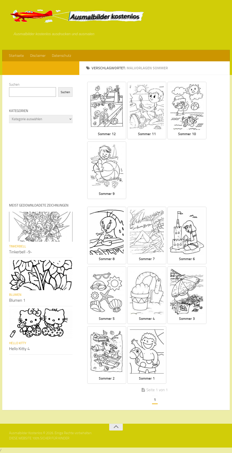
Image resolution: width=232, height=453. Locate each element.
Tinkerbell (17, 246)
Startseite (16, 55)
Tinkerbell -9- (20, 251)
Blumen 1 (17, 300)
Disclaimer (38, 55)
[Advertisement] (178, 173)
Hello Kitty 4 (19, 348)
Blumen (15, 295)
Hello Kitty (17, 343)
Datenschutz (61, 55)
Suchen (14, 84)
